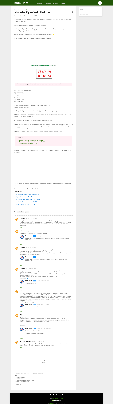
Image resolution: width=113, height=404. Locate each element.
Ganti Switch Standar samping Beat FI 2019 (26, 201)
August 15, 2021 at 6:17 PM (31, 291)
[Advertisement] (43, 52)
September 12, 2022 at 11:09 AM (30, 315)
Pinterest (59, 394)
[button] (72, 12)
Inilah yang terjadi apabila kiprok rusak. (29, 143)
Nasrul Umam (28, 236)
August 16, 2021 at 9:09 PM (43, 304)
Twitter (53, 394)
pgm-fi (26, 212)
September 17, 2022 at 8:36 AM (44, 328)
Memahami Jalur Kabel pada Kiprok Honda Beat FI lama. (33, 142)
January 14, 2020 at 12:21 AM (43, 235)
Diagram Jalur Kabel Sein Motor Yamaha (25, 196)
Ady (21, 315)
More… (63, 3)
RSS (62, 394)
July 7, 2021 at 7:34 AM (31, 268)
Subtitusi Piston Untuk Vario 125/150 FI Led (26, 204)
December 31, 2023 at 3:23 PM (37, 341)
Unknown (22, 218)
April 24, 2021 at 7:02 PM (42, 256)
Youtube (48, 3)
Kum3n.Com (19, 3)
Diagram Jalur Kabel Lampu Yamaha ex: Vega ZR (28, 199)
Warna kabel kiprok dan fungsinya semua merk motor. (32, 140)
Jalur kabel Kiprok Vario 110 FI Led (32, 12)
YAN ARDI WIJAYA (25, 341)
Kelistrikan (20, 212)
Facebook (50, 394)
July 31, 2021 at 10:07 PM (42, 280)
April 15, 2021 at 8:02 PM (31, 247)
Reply (21, 227)
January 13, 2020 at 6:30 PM (32, 231)
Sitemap (55, 3)
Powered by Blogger (56, 398)
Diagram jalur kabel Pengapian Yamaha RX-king (27, 194)
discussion (39, 3)
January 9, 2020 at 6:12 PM (31, 218)
